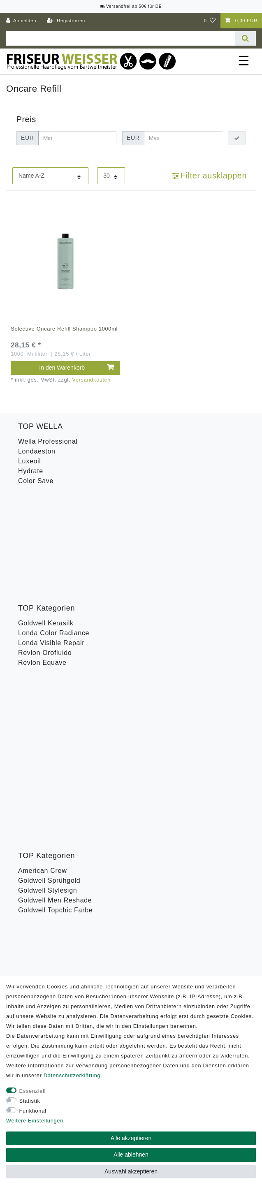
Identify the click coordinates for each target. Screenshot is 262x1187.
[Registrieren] (66, 20)
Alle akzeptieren (131, 1138)
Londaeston (37, 451)
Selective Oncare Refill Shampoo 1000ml (64, 329)
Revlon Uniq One (45, 685)
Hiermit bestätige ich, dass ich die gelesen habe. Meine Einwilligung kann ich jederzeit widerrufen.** (132, 802)
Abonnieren (182, 829)
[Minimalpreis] (77, 138)
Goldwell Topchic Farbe (55, 632)
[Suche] (245, 38)
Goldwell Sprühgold (49, 602)
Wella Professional (48, 441)
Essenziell (32, 1091)
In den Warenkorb (76, 367)
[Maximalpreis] (183, 138)
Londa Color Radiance (53, 529)
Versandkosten (91, 380)
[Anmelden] (21, 20)
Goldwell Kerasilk (46, 519)
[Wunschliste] (209, 20)
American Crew (42, 592)
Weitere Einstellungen (34, 1121)
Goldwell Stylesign (47, 612)
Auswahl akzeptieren (131, 1171)
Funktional (32, 1111)
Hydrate (30, 470)
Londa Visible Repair (51, 539)
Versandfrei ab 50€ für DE (131, 6)
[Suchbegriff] (120, 38)
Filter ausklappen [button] (209, 175)
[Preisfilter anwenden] (237, 138)
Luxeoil (29, 461)
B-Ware (30, 695)
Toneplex (32, 665)
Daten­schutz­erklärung (72, 1075)
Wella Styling (39, 675)
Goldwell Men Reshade (55, 622)
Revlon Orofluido (45, 549)
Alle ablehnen (131, 1154)
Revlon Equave (42, 559)
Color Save (35, 480)
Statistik (29, 1101)
